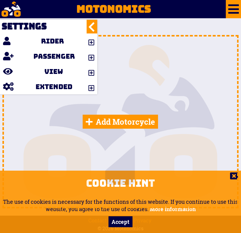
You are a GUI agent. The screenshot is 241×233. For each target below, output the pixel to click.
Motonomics (75, 9)
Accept (120, 221)
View (33, 71)
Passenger (39, 56)
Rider (33, 41)
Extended (37, 86)
